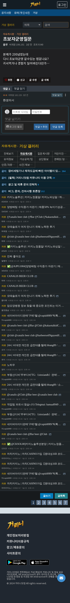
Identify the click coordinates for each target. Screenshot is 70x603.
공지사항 (6, 13)
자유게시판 (26, 153)
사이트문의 (14, 553)
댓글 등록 (57, 126)
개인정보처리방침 (18, 535)
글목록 (61, 495)
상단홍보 (44, 159)
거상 (35, 13)
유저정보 (8, 159)
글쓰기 (46, 495)
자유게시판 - (9, 146)
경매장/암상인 (61, 159)
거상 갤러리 (7, 24)
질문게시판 (44, 153)
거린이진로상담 (61, 153)
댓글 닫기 (19, 88)
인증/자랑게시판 (8, 164)
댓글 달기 (57, 95)
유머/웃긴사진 (22, 13)
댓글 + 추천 (41, 126)
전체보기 (8, 153)
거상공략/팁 (26, 159)
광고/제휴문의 (16, 547)
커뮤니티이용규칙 (18, 541)
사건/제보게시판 (26, 164)
